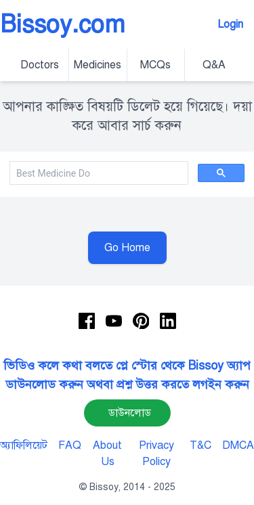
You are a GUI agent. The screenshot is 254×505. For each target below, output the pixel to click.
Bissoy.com (62, 24)
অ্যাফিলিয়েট (23, 445)
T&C (200, 445)
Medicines (97, 65)
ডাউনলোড (129, 413)
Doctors (39, 65)
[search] (97, 173)
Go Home (127, 248)
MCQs (155, 65)
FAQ (69, 445)
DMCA (238, 445)
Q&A (214, 65)
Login (230, 24)
